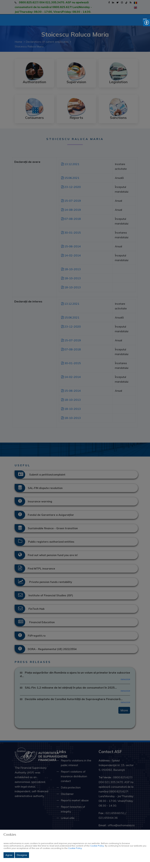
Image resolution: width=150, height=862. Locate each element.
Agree (8, 855)
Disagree (22, 855)
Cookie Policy (97, 845)
